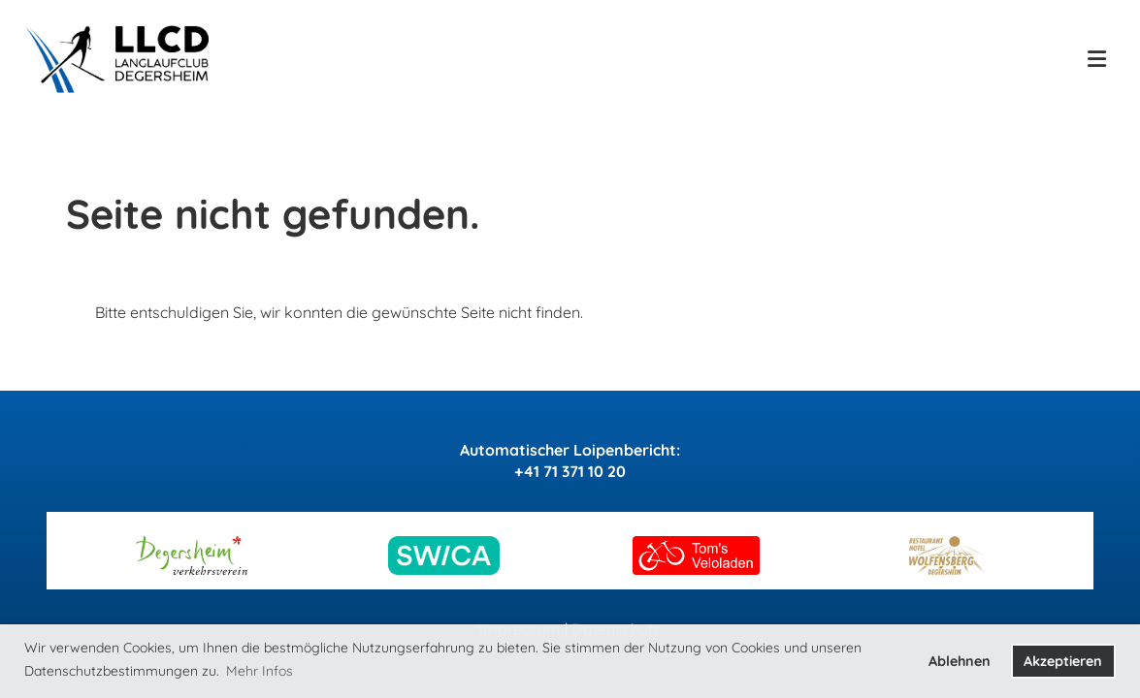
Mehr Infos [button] (259, 671)
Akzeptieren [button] (1063, 661)
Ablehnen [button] (959, 661)
